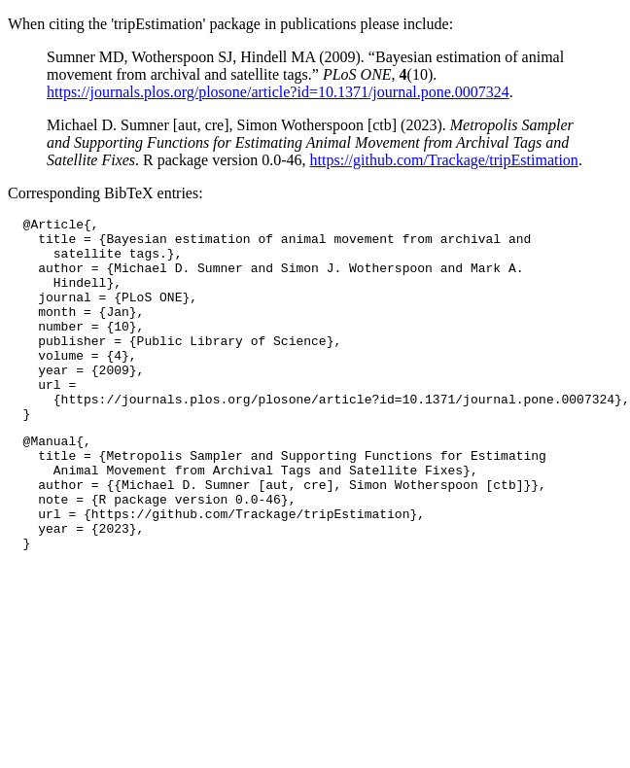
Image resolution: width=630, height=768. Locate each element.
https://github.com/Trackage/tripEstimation (444, 160)
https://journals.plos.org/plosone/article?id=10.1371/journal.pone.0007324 (278, 92)
